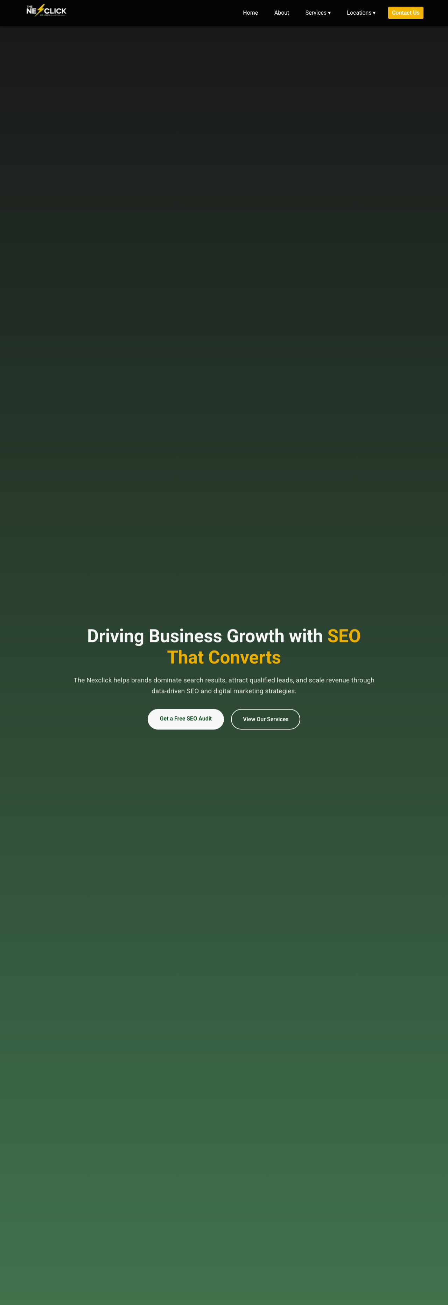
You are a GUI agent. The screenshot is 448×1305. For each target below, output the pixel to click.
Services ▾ (318, 12)
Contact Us (406, 12)
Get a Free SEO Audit (186, 721)
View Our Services (265, 722)
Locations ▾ (361, 12)
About (281, 12)
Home (250, 12)
